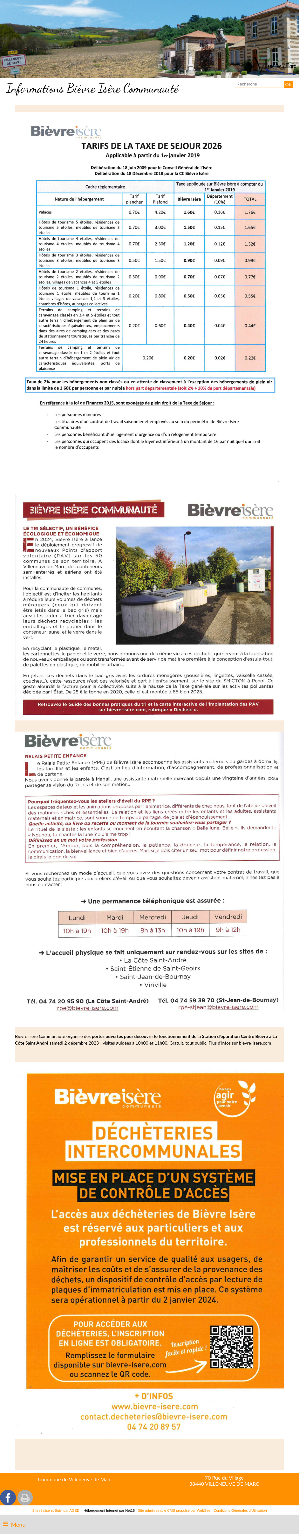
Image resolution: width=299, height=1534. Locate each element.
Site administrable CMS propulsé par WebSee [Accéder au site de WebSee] (174, 1510)
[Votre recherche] (259, 84)
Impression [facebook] (25, 1497)
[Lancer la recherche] (288, 84)
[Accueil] (275, 62)
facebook (8, 1497)
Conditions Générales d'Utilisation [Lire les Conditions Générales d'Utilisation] (240, 1510)
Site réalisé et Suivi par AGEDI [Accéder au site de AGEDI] (56, 1510)
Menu (18, 1524)
